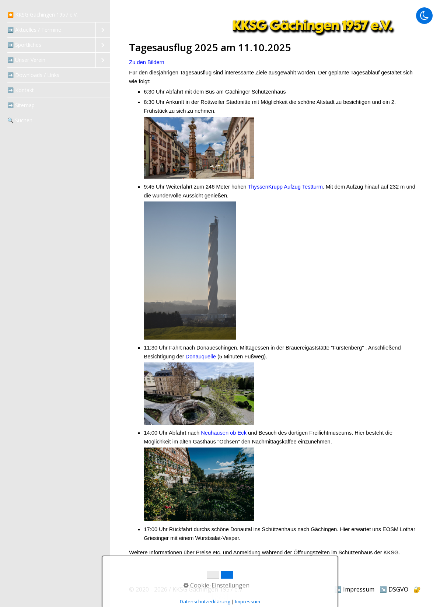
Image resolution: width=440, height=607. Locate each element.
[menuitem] (55, 14)
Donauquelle (201, 356)
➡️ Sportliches (24, 44)
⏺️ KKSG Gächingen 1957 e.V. (42, 14)
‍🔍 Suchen (19, 120)
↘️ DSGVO (394, 589)
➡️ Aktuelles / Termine (34, 29)
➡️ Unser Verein (26, 59)
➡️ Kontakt (20, 90)
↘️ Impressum (354, 589)
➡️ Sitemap (21, 105)
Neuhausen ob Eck (224, 433)
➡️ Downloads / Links (33, 74)
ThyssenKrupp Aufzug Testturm (285, 187)
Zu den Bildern (146, 62)
